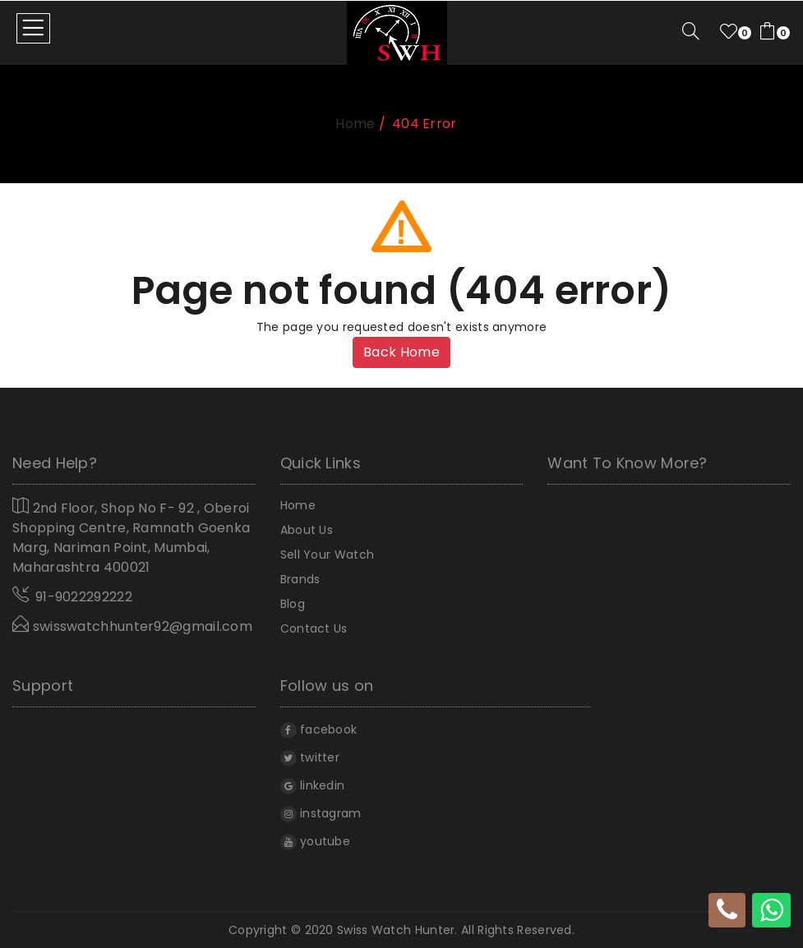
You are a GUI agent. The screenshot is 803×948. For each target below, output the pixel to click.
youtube (315, 841)
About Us (306, 530)
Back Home (401, 352)
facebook (319, 729)
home (355, 123)
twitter (309, 757)
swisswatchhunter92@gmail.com (132, 625)
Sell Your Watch (327, 554)
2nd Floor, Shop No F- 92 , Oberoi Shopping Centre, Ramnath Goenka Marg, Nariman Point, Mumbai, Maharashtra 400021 (131, 537)
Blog (292, 604)
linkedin (312, 785)
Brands (300, 579)
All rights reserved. (518, 930)
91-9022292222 (83, 596)
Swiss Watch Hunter (396, 930)
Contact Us (314, 628)
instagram (321, 813)
